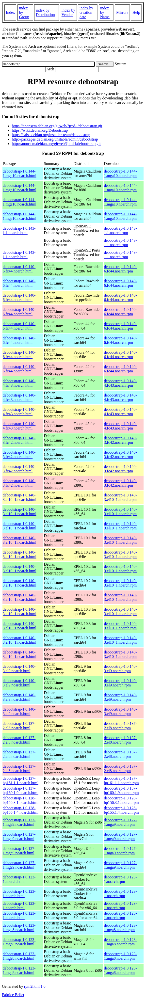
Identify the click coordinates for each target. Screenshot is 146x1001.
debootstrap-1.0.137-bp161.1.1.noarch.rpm (121, 780)
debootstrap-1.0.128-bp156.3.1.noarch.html (20, 800)
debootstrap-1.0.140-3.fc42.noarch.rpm (120, 440)
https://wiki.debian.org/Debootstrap (40, 130)
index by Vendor (68, 12)
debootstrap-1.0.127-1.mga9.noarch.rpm (120, 822)
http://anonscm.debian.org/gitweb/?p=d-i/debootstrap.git (56, 144)
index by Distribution (45, 12)
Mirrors (122, 12)
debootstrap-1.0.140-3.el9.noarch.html (19, 668)
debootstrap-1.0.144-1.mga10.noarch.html (19, 173)
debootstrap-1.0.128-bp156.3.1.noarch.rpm (121, 800)
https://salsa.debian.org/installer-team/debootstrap (51, 135)
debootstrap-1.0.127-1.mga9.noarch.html (19, 822)
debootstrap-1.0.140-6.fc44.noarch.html (19, 269)
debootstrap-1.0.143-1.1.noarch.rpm (120, 230)
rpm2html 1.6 (35, 986)
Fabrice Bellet (13, 995)
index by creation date (86, 12)
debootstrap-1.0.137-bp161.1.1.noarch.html (20, 780)
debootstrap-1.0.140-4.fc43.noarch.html (19, 383)
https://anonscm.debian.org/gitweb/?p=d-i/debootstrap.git (57, 126)
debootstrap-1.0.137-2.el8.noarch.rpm (120, 725)
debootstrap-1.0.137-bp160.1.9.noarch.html (20, 790)
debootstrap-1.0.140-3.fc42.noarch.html (19, 440)
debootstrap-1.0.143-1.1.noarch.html (19, 230)
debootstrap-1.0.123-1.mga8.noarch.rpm (120, 927)
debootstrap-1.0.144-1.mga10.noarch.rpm (120, 173)
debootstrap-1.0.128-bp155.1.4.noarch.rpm (121, 810)
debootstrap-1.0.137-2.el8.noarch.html (19, 725)
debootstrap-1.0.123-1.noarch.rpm (120, 879)
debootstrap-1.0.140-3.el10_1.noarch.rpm (120, 497)
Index (10, 12)
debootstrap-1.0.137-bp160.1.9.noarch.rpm (121, 790)
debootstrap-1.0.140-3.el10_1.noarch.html (19, 497)
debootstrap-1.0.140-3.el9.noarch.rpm (120, 668)
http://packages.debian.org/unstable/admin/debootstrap (55, 139)
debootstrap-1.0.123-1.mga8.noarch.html (19, 927)
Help (136, 12)
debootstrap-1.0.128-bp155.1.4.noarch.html (20, 810)
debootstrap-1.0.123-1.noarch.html (19, 879)
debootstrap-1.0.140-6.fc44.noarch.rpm (120, 269)
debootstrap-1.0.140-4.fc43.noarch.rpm (120, 383)
